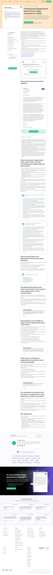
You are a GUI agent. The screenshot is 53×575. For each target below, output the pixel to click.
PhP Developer (32, 459)
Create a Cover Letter (11, 487)
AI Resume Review (18, 538)
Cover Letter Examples (28, 5)
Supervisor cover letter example (26, 55)
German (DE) (29, 551)
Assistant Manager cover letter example (28, 53)
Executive (39, 457)
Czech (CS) (29, 562)
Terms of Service (5, 531)
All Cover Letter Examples (36, 461)
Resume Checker (17, 537)
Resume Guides (41, 530)
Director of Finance (21, 457)
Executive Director (27, 457)
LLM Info (4, 552)
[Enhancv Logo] (4, 1)
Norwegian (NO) (29, 558)
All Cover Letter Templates (28, 461)
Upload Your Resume (33, 71)
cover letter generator (37, 189)
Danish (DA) (29, 565)
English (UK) (29, 548)
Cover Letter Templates (30, 533)
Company (4, 548)
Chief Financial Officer (20, 461)
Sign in (43, 1)
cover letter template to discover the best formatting (31, 178)
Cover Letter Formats (30, 534)
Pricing (34, 1)
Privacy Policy (5, 533)
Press (16, 551)
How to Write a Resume (18, 541)
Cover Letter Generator (30, 531)
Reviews (4, 551)
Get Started (49, 1)
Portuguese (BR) (29, 555)
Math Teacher (18, 459)
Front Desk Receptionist (25, 459)
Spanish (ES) (29, 552)
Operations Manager (14, 457)
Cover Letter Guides (42, 531)
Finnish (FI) (28, 561)
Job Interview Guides (42, 533)
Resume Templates (18, 530)
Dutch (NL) (28, 559)
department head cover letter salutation (34, 265)
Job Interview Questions (42, 534)
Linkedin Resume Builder (18, 534)
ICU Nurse (14, 459)
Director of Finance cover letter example (28, 54)
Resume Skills (17, 540)
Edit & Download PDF (12, 67)
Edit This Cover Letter (33, 130)
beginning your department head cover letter (29, 298)
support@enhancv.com (18, 548)
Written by (11, 31)
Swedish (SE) (29, 554)
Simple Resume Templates (19, 544)
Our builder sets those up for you (36, 168)
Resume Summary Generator (19, 533)
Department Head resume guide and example (28, 52)
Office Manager (37, 459)
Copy (43, 88)
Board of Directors (33, 457)
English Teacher (14, 461)
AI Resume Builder (17, 531)
